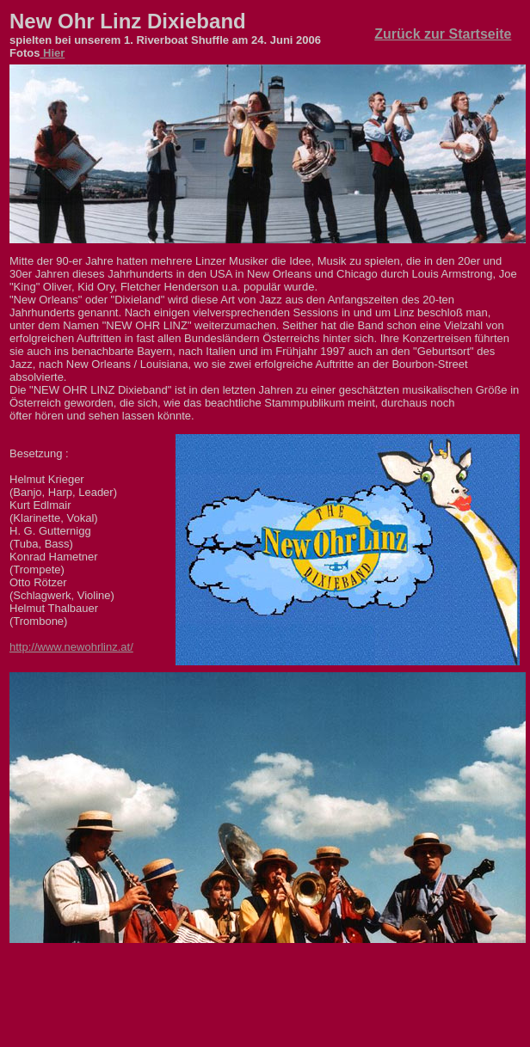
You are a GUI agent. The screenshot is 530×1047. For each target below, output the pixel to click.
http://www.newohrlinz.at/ (71, 646)
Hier (52, 52)
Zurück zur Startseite (442, 34)
